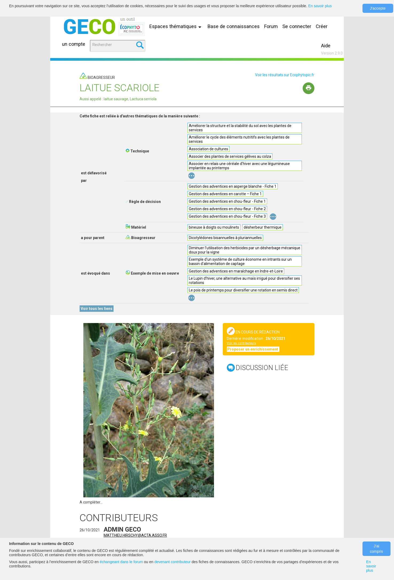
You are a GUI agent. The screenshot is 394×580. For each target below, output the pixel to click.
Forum (271, 26)
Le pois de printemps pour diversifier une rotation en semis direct (243, 290)
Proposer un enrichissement (253, 349)
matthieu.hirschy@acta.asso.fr (135, 535)
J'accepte (378, 8)
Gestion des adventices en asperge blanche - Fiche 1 (232, 186)
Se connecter (296, 26)
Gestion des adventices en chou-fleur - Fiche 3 (227, 216)
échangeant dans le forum (121, 562)
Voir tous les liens (96, 308)
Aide (325, 45)
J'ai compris (376, 549)
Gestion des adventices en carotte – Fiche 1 (225, 194)
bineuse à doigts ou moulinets (214, 227)
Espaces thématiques (176, 26)
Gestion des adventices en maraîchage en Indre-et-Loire (236, 271)
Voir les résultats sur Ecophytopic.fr (284, 75)
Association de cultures (208, 149)
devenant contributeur (172, 562)
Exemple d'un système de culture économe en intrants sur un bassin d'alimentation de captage (240, 261)
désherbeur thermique (263, 227)
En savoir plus (320, 6)
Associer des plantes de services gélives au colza (230, 156)
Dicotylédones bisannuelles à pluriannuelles (225, 238)
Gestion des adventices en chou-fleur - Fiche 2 (227, 209)
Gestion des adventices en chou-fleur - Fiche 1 (227, 201)
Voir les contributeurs (241, 343)
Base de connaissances (234, 26)
